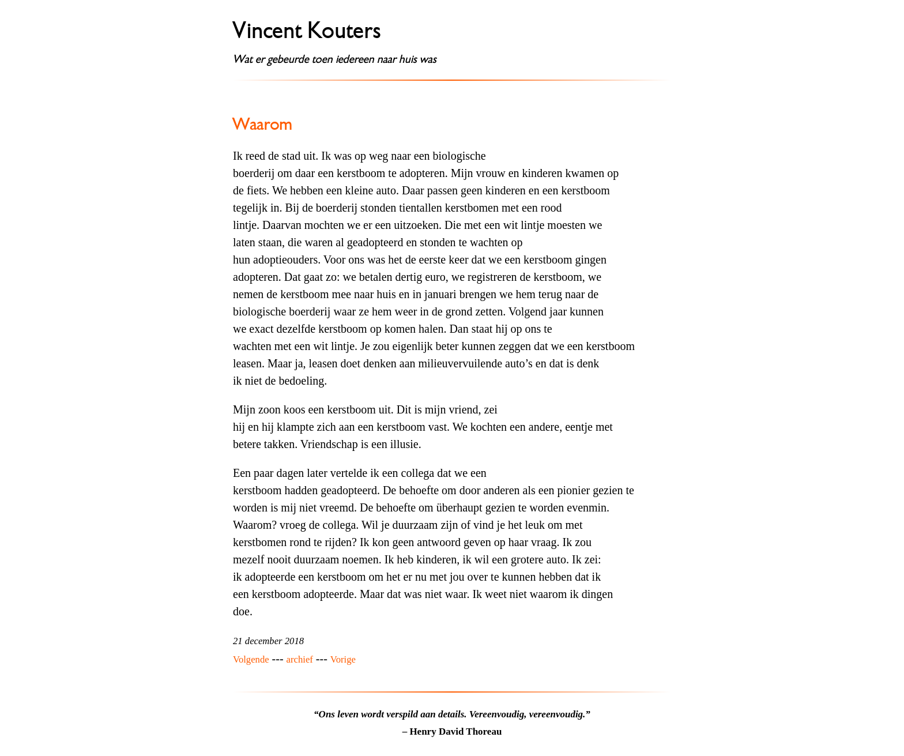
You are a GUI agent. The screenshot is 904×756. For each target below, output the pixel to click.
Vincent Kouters (307, 30)
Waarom (263, 124)
